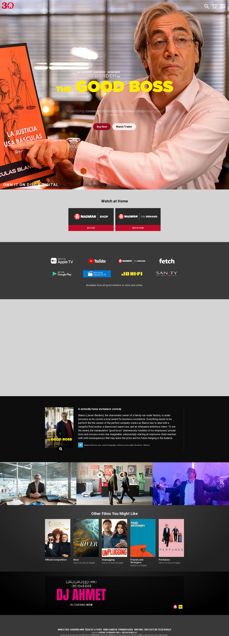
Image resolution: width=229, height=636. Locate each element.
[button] (7, 483)
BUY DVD (91, 228)
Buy (102, 126)
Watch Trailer (124, 126)
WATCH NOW (138, 228)
